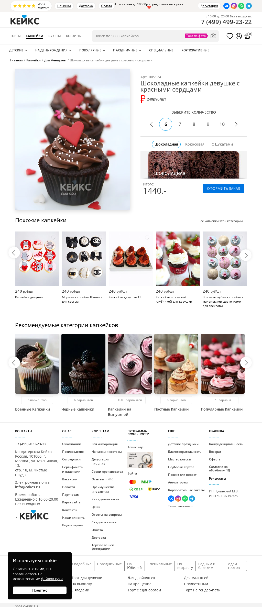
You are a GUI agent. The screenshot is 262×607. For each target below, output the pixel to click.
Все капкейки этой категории (219, 221)
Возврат (215, 451)
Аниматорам (178, 482)
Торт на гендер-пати (202, 590)
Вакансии (69, 479)
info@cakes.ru (27, 486)
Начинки (64, 6)
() (226, 22)
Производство (73, 451)
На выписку (81, 584)
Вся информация (105, 444)
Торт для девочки (86, 578)
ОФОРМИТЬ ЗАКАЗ (223, 188)
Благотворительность (184, 451)
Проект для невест (182, 474)
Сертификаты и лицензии (72, 469)
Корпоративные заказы (186, 490)
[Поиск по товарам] (155, 36)
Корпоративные (195, 50)
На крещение (139, 584)
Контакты (69, 510)
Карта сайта (71, 502)
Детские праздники (183, 444)
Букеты (54, 36)
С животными (196, 584)
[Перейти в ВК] (226, 6)
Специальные (161, 50)
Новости (68, 487)
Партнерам (70, 494)
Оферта (215, 459)
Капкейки (34, 36)
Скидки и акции (104, 522)
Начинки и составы (107, 451)
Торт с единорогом (144, 590)
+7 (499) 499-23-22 (30, 444)
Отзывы (102, 479)
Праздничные (125, 50)
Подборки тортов (181, 467)
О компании (71, 444)
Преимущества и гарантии (103, 489)
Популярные (90, 50)
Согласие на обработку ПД (219, 468)
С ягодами (80, 590)
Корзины (74, 36)
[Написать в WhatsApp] (241, 6)
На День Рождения (51, 50)
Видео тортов (72, 525)
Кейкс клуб (140, 456)
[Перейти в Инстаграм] (234, 6)
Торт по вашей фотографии (103, 547)
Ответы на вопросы (107, 514)
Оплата (106, 6)
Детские (16, 50)
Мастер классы (179, 459)
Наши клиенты (73, 517)
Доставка (86, 6)
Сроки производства (107, 471)
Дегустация (209, 6)
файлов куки (52, 578)
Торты (15, 36)
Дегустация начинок (100, 461)
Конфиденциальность (226, 444)
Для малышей (196, 578)
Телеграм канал (180, 506)
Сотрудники (71, 459)
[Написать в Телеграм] (249, 6)
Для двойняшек (141, 578)
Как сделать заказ (105, 499)
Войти (132, 473)
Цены (96, 507)
